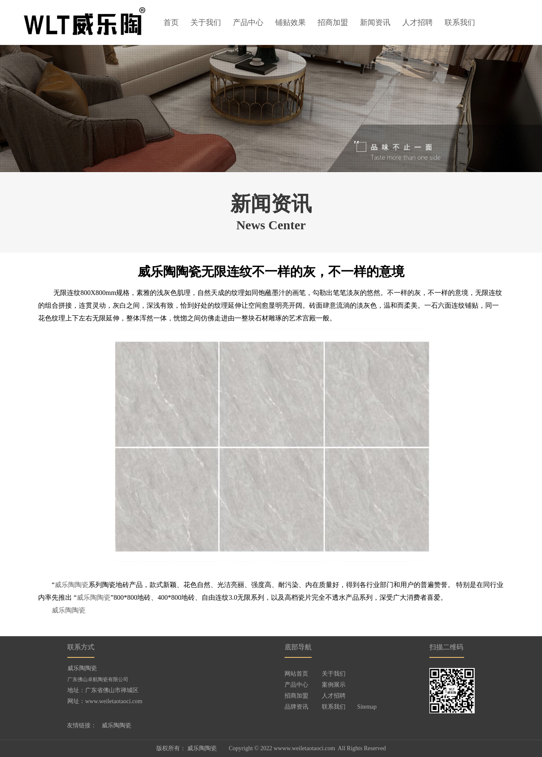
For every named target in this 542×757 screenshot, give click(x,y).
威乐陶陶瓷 (71, 584)
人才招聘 (417, 22)
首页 (171, 22)
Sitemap (367, 707)
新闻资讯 (375, 22)
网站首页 (296, 674)
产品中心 (248, 22)
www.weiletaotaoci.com (113, 701)
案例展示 (334, 685)
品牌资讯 (296, 707)
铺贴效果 (290, 22)
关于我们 (206, 22)
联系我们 (460, 22)
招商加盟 (333, 22)
